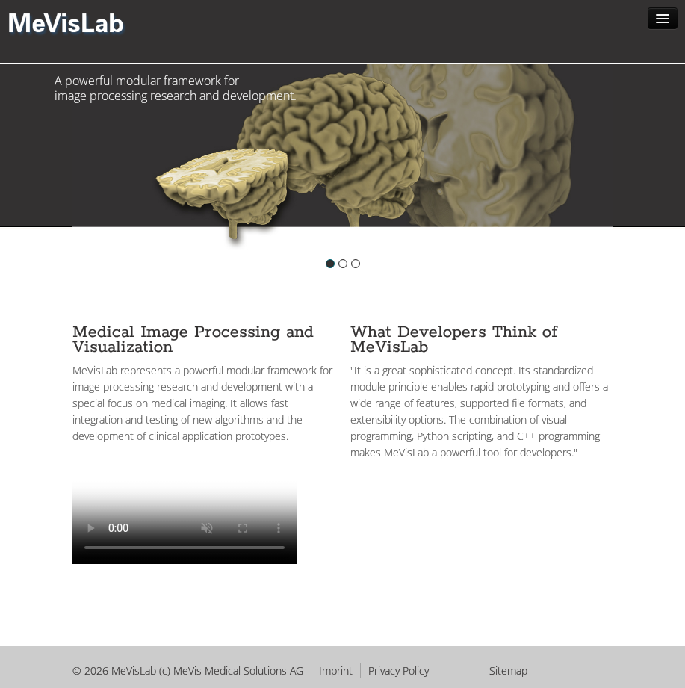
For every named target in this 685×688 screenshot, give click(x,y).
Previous (77, 171)
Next (609, 171)
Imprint (336, 670)
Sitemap (508, 670)
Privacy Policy (398, 670)
